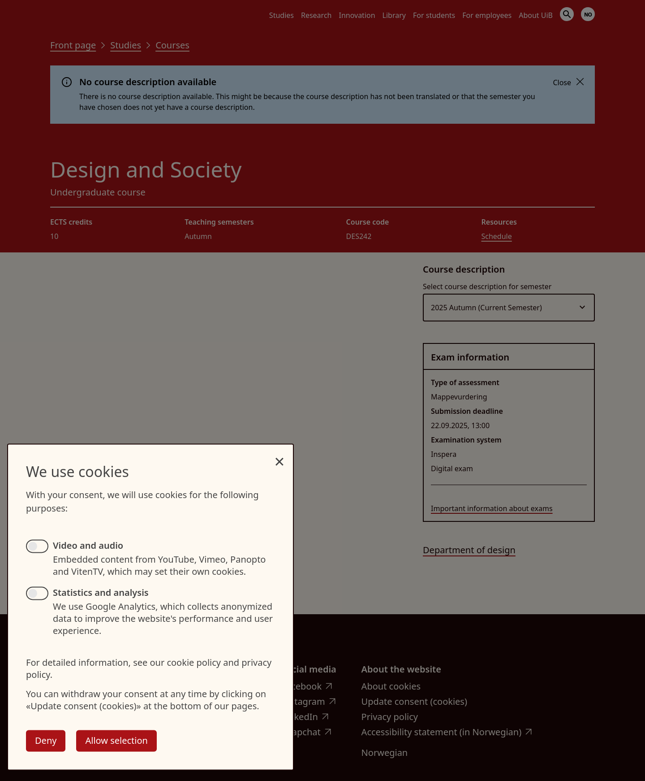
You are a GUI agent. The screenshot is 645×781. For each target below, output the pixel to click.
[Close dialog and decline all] (279, 456)
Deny (45, 740)
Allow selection (116, 740)
